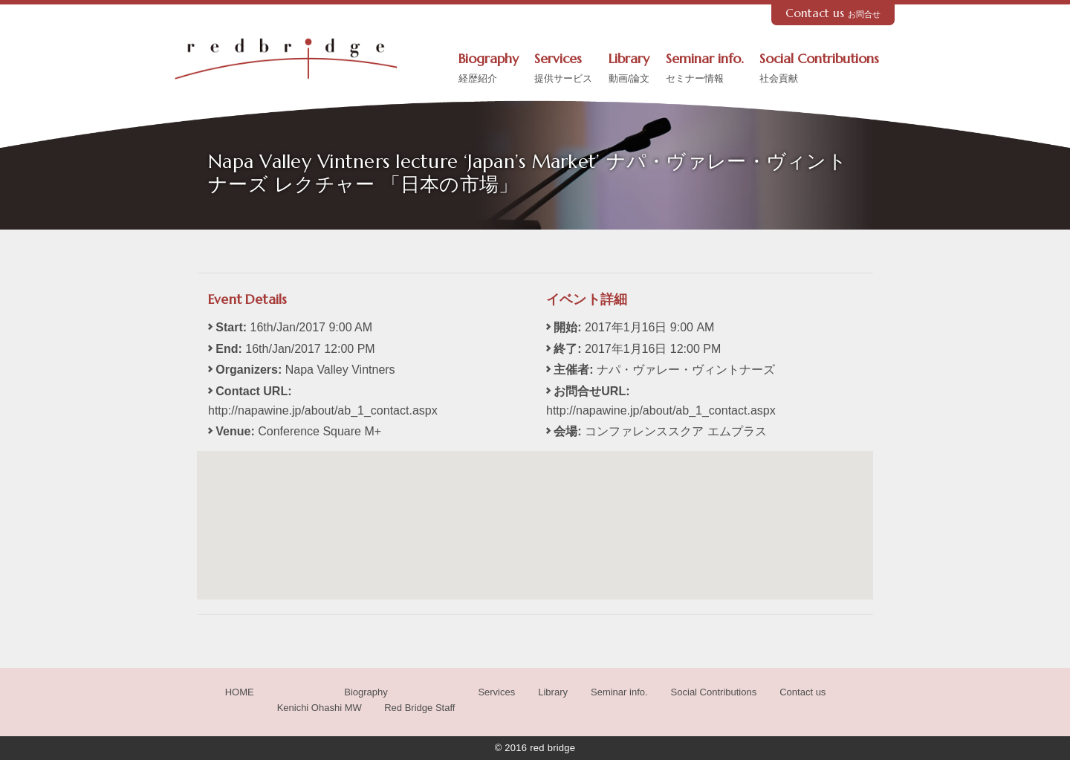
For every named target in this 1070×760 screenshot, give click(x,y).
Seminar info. (705, 69)
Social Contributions (819, 69)
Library (629, 69)
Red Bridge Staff (419, 707)
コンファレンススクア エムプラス (675, 431)
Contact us (833, 13)
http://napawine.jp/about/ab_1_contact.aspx (323, 410)
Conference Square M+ (319, 431)
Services (563, 69)
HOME (239, 692)
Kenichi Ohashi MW (319, 707)
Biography (488, 69)
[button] (535, 511)
